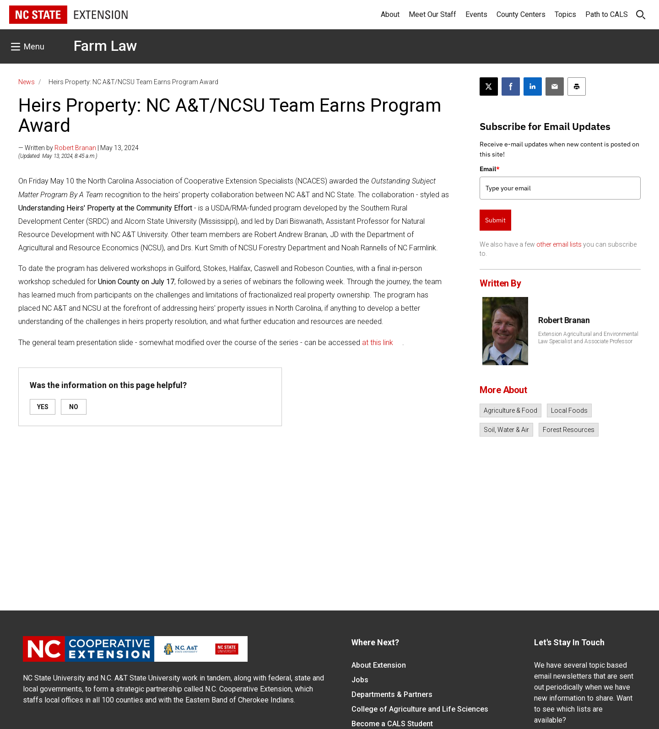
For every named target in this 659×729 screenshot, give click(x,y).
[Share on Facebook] (511, 86)
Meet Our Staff (432, 14)
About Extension (378, 665)
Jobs (359, 679)
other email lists (559, 244)
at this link (377, 342)
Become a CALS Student (392, 723)
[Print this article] (576, 86)
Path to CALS (606, 14)
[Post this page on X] (489, 86)
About (390, 14)
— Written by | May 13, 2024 (78, 147)
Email (490, 169)
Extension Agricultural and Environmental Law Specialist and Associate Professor (588, 338)
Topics (565, 14)
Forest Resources (568, 429)
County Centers (521, 14)
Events (476, 14)
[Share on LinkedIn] (533, 86)
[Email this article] (555, 86)
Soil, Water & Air (506, 429)
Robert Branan (75, 147)
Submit (495, 220)
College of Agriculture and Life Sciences (419, 709)
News (26, 82)
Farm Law (105, 45)
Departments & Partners (391, 694)
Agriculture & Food (510, 410)
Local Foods (569, 410)
